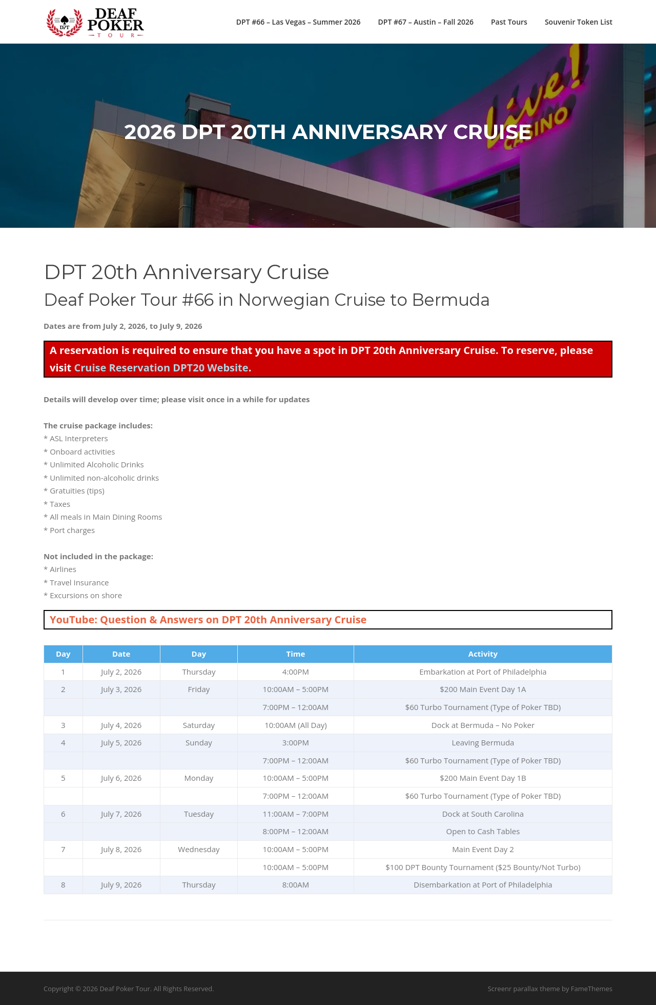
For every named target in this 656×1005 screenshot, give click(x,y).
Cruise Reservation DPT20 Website (161, 368)
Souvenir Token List (578, 22)
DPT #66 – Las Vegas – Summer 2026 (298, 22)
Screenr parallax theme (524, 988)
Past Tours (509, 22)
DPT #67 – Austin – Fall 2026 (426, 22)
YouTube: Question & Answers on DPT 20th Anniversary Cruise (208, 619)
